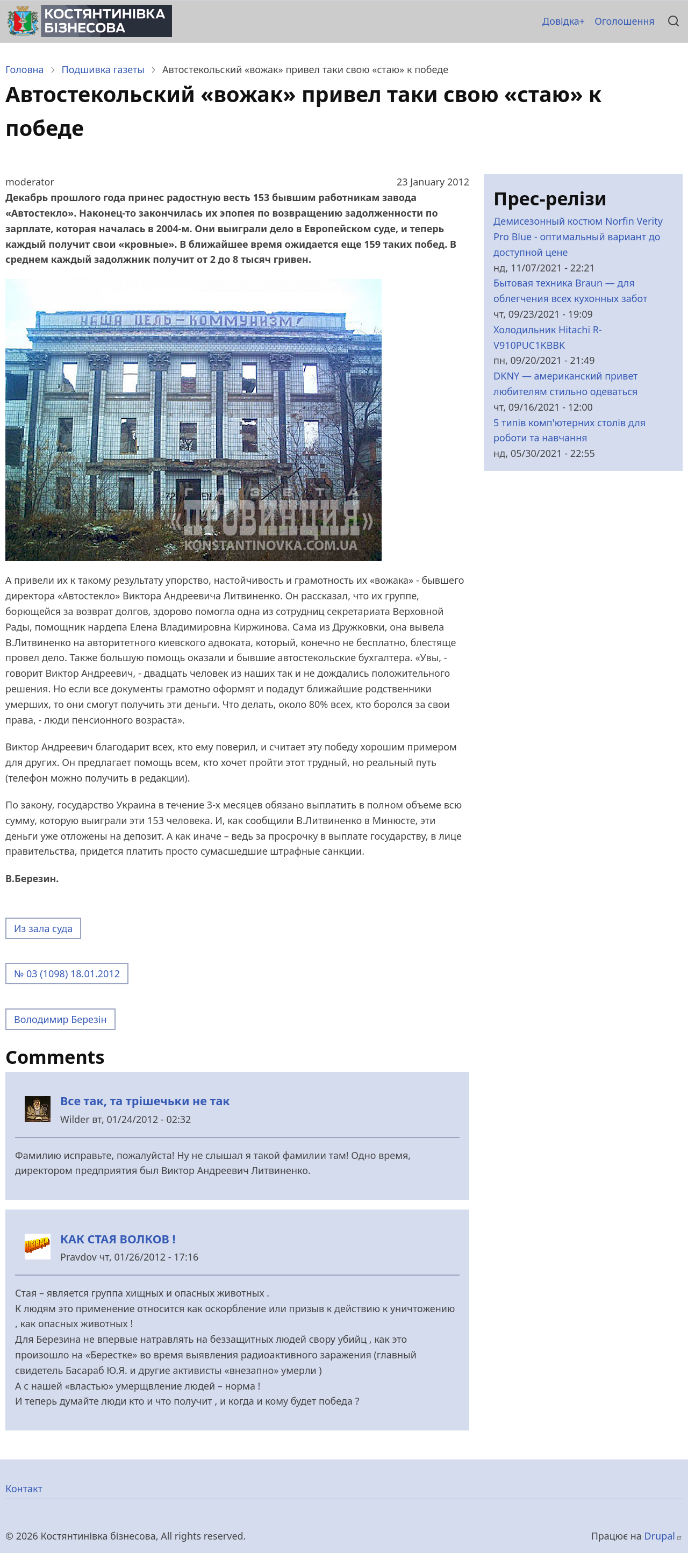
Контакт (23, 1488)
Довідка (560, 21)
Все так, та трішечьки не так (145, 1100)
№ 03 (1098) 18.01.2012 (67, 973)
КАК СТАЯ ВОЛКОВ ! (118, 1239)
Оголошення (624, 21)
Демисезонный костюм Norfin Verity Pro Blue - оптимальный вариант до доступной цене (578, 236)
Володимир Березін (60, 1019)
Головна (24, 69)
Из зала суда (43, 928)
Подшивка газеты (103, 69)
